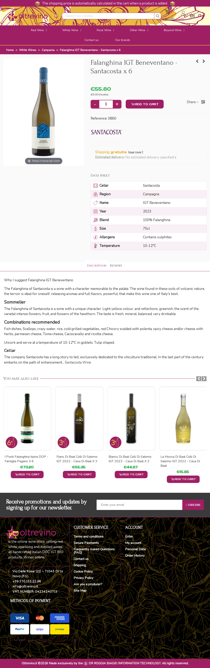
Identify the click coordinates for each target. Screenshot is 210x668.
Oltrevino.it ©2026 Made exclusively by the (52, 663)
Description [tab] (96, 266)
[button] (176, 157)
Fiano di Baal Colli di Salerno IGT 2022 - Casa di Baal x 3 (128, 458)
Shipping (80, 565)
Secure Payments (86, 543)
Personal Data (135, 549)
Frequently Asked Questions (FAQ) (94, 551)
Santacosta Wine (78, 362)
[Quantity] (106, 104)
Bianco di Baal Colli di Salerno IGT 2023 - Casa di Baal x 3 (181, 458)
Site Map (80, 590)
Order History (135, 555)
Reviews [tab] (116, 266)
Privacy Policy (83, 578)
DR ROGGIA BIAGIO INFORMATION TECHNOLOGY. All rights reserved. (138, 663)
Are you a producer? (88, 584)
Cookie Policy (83, 571)
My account (133, 543)
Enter (129, 536)
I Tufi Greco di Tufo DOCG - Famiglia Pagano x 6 (23, 458)
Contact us (81, 559)
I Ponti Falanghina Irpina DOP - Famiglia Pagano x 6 (78, 458)
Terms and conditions (89, 536)
